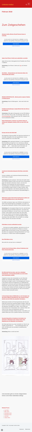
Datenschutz (27, 429)
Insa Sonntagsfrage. (6, 116)
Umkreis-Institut (7, 4)
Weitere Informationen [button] (16, 84)
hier (20, 65)
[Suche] (26, 4)
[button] (2, 430)
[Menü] (28, 4)
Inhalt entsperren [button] (16, 43)
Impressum (21, 429)
